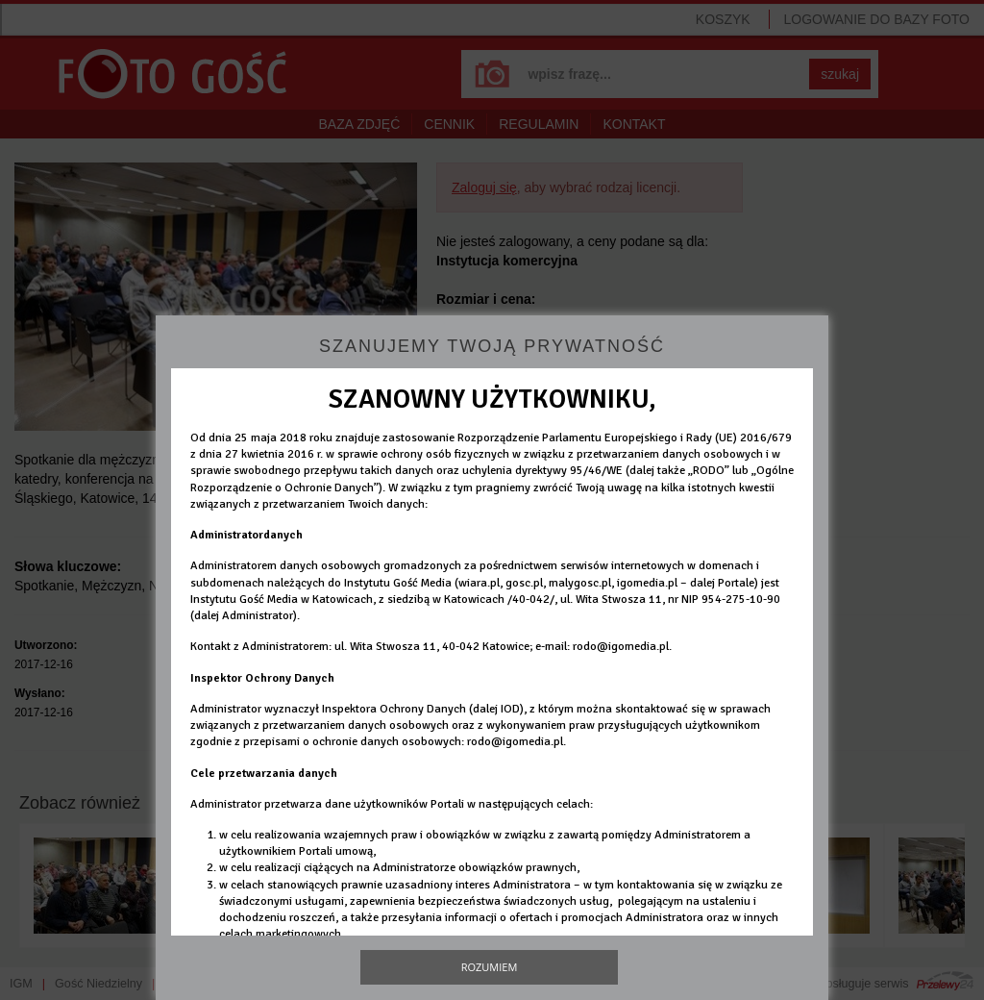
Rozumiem (489, 967)
